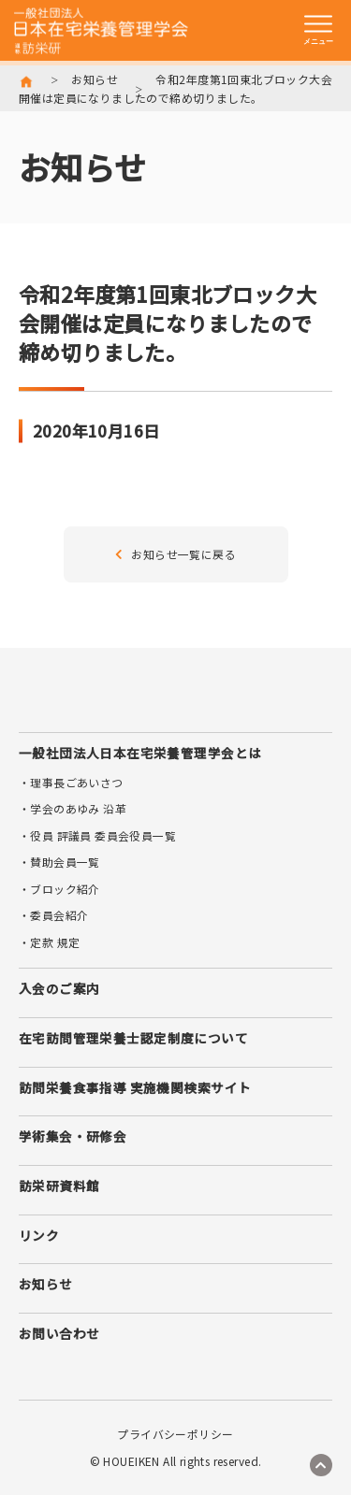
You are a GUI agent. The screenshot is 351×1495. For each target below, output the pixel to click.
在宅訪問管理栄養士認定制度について (133, 1037)
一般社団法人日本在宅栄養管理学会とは (140, 752)
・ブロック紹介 (59, 889)
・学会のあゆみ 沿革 (72, 808)
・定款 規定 (49, 942)
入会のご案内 (59, 988)
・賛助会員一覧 (59, 862)
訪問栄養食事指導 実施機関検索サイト (135, 1087)
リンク (39, 1235)
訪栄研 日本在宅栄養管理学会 (101, 30)
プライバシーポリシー (175, 1434)
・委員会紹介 (53, 915)
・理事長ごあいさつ (71, 782)
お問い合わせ (59, 1333)
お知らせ (94, 79)
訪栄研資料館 (59, 1185)
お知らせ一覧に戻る (175, 554)
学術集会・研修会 (72, 1136)
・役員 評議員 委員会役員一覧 (97, 835)
